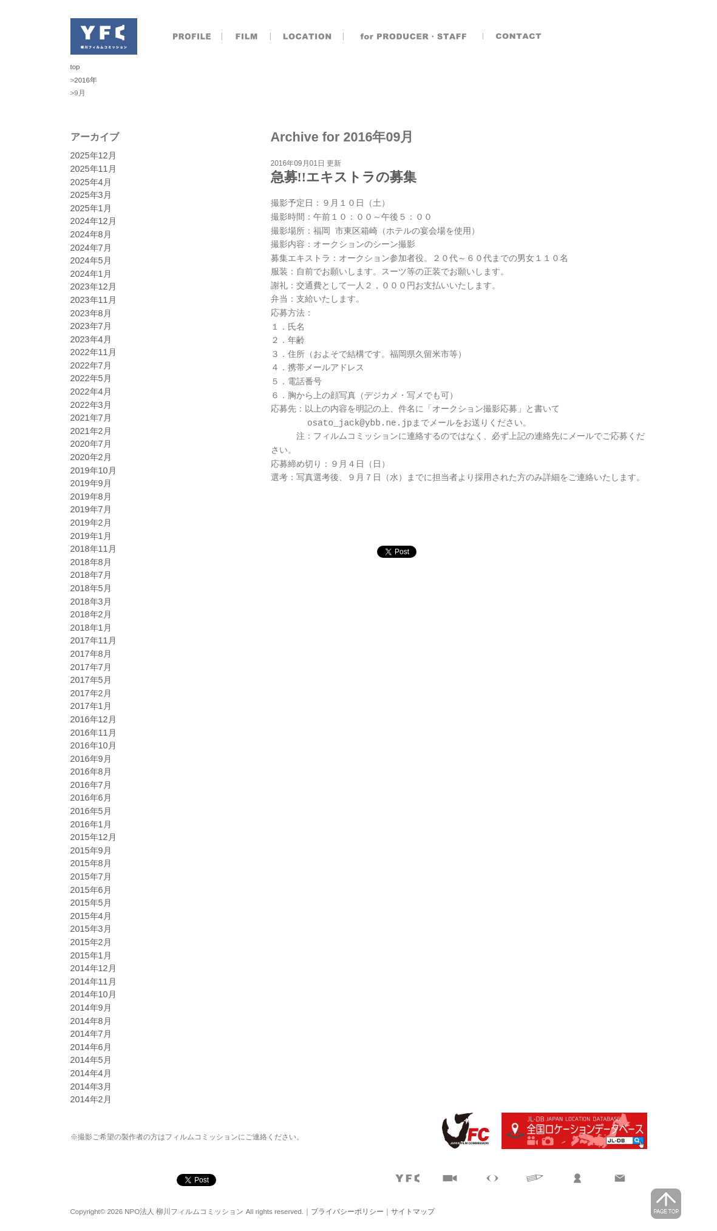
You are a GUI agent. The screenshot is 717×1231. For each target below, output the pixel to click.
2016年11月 (93, 733)
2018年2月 (91, 614)
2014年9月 (91, 1007)
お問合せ (519, 36)
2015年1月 (91, 955)
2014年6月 (91, 1047)
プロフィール (191, 36)
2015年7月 (91, 876)
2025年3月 (91, 195)
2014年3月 (91, 1086)
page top (666, 1204)
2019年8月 (91, 496)
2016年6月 (91, 797)
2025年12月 (93, 155)
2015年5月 (91, 902)
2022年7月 (91, 365)
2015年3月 (91, 929)
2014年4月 (91, 1073)
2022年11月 (93, 352)
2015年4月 (91, 916)
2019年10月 (93, 470)
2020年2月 (91, 457)
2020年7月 (91, 444)
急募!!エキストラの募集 (343, 177)
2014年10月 (93, 994)
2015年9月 (91, 850)
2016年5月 (91, 811)
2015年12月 (93, 837)
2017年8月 (91, 654)
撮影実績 (246, 36)
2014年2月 (91, 1099)
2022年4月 (91, 391)
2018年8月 (91, 562)
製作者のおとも (413, 36)
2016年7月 (91, 785)
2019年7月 (91, 509)
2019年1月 (91, 536)
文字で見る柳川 (535, 1178)
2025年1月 (91, 208)
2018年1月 (91, 627)
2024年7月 (91, 248)
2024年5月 (91, 260)
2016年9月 (91, 759)
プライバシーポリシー (347, 1211)
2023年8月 (91, 313)
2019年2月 (91, 522)
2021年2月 (91, 431)
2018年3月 (91, 601)
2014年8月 (91, 1021)
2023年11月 (93, 300)
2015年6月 (91, 890)
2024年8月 (91, 234)
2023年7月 (91, 326)
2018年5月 (91, 588)
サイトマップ (413, 1211)
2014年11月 (93, 981)
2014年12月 (93, 968)
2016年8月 (91, 771)
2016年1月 (91, 824)
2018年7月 (91, 575)
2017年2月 (91, 693)
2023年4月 (91, 339)
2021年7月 (91, 417)
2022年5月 (91, 378)
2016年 (85, 80)
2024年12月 (93, 221)
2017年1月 (91, 706)
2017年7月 (91, 667)
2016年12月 (93, 719)
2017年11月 (93, 640)
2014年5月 (91, 1060)
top (75, 66)
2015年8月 (91, 863)
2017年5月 (91, 680)
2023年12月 (93, 286)
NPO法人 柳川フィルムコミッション (103, 36)
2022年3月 (91, 405)
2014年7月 (91, 1034)
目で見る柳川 (492, 1178)
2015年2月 (91, 942)
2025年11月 (93, 169)
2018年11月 (93, 549)
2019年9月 (91, 483)
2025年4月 (91, 182)
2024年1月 (91, 274)
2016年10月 (93, 745)
